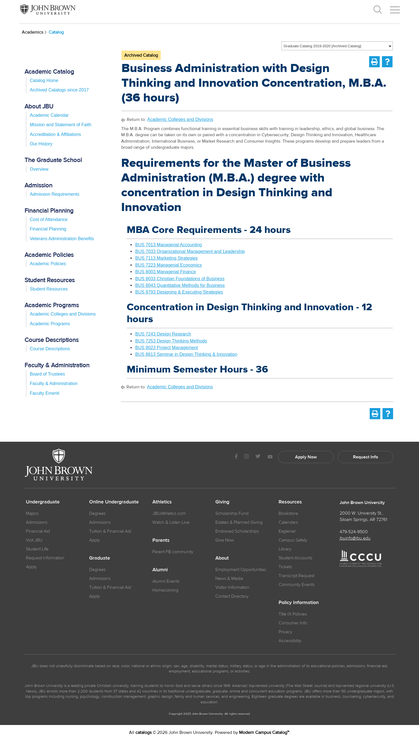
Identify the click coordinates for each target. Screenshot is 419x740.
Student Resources (49, 289)
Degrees (97, 513)
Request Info (365, 457)
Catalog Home (44, 80)
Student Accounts (295, 558)
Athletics (162, 502)
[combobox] (337, 45)
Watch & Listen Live (170, 522)
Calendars (288, 522)
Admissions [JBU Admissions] (36, 522)
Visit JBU (34, 540)
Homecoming (165, 590)
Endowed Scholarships (237, 531)
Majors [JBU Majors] (32, 513)
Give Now (224, 540)
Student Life (37, 549)
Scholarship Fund (232, 513)
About (222, 558)
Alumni (160, 569)
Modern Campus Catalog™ (264, 732)
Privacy (285, 632)
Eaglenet (287, 531)
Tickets (285, 567)
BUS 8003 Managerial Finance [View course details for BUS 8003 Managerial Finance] (165, 271)
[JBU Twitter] (258, 457)
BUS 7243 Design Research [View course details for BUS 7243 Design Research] (163, 334)
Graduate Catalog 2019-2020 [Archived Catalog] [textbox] (322, 46)
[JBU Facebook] (236, 457)
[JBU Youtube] (270, 457)
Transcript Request (296, 575)
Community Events (297, 584)
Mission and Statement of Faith (60, 124)
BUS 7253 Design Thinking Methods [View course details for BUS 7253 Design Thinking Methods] (171, 341)
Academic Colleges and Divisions (63, 314)
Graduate (99, 558)
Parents (161, 540)
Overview (39, 169)
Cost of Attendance (48, 219)
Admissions (100, 522)
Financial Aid (38, 531)
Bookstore (288, 513)
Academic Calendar (49, 115)
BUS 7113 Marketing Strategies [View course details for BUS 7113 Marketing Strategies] (166, 258)
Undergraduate (43, 502)
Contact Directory (232, 596)
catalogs (143, 732)
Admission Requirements (54, 194)
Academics (35, 32)
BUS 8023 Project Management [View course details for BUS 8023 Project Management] (166, 347)
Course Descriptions (50, 348)
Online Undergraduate (114, 502)
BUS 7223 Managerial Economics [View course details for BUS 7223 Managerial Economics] (168, 265)
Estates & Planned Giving (238, 522)
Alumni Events (165, 581)
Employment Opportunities (240, 569)
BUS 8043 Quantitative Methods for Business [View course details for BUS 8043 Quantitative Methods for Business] (180, 285)
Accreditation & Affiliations (55, 134)
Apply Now (306, 457)
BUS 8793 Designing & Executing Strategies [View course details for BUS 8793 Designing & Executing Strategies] (179, 292)
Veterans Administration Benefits (62, 238)
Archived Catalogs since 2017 (59, 90)
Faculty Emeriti (44, 393)
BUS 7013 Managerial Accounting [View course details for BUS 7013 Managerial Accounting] (168, 244)
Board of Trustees (47, 374)
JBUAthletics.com (169, 513)
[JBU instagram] (246, 457)
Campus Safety (293, 540)
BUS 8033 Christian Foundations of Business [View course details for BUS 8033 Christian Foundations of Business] (179, 278)
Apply (31, 567)
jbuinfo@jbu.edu (355, 538)
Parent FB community (172, 552)
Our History (41, 143)
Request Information (45, 558)
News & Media (229, 578)
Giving (222, 502)
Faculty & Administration (54, 383)
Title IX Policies (293, 614)
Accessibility (290, 641)
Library (285, 549)
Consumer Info (293, 623)
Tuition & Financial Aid (110, 531)
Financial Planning (48, 229)
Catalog (56, 32)
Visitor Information (232, 587)
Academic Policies (48, 263)
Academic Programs (50, 323)
